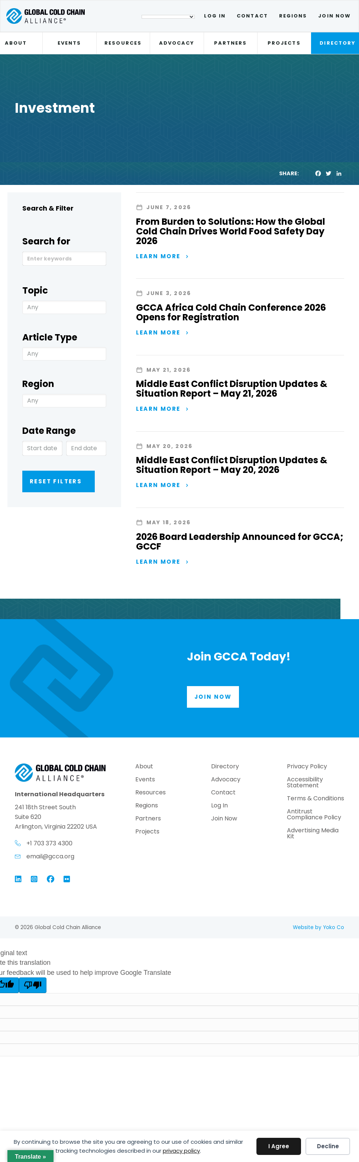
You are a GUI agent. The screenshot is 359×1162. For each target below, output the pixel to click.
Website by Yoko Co (318, 927)
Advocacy (177, 43)
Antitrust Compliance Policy (314, 815)
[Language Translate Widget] (168, 17)
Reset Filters (56, 481)
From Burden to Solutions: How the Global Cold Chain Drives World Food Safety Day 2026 (230, 231)
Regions (293, 15)
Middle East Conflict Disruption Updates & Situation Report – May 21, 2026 (231, 389)
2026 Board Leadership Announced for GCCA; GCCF (239, 542)
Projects (284, 43)
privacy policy (181, 1151)
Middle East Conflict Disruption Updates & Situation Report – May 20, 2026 (231, 465)
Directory (225, 767)
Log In (215, 15)
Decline (328, 1146)
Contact (252, 15)
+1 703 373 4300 (49, 843)
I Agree (278, 1146)
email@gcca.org (50, 856)
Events (69, 43)
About (144, 767)
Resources (123, 43)
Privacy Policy (307, 767)
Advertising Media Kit (313, 834)
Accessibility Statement (305, 783)
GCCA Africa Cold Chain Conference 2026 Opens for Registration (231, 312)
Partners (230, 43)
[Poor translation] (32, 985)
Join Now (334, 15)
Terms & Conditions (315, 799)
